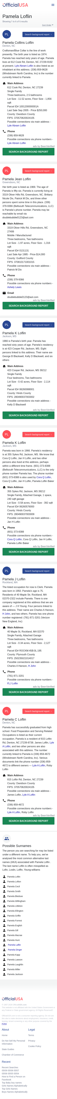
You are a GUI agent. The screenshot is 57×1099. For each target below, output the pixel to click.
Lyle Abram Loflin (24, 65)
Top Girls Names (9, 1089)
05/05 (10, 1073)
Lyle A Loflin (38, 765)
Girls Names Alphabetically (14, 1086)
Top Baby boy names (12, 1082)
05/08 (10, 1070)
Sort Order (46, 25)
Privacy (31, 1041)
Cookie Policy (34, 1046)
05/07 (16, 1070)
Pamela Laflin (11, 945)
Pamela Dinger (12, 950)
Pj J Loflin (12, 683)
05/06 (4, 1073)
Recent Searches (10, 1067)
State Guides (8, 1049)
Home (4, 1035)
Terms (31, 1035)
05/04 (16, 1073)
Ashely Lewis (14, 287)
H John (6, 613)
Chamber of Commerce (13, 1055)
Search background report (28, 151)
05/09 (4, 1070)
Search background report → (38, 34)
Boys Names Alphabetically (15, 1092)
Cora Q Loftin (43, 477)
